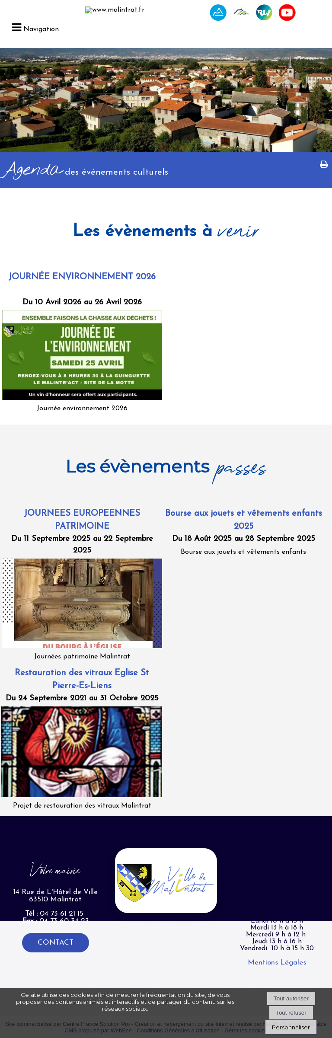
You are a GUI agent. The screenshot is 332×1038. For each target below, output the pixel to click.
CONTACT (55, 942)
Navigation (41, 29)
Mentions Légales (277, 962)
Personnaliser (291, 1027)
